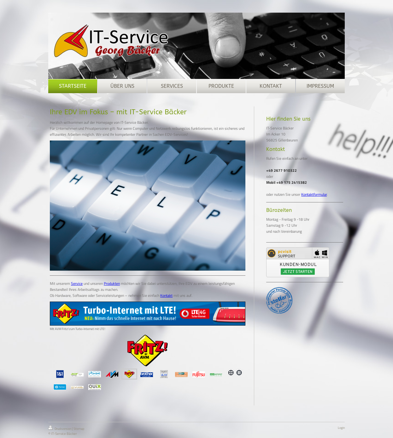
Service (77, 283)
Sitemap (78, 428)
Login (341, 427)
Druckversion (60, 428)
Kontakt (166, 295)
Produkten (112, 283)
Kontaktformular (314, 194)
